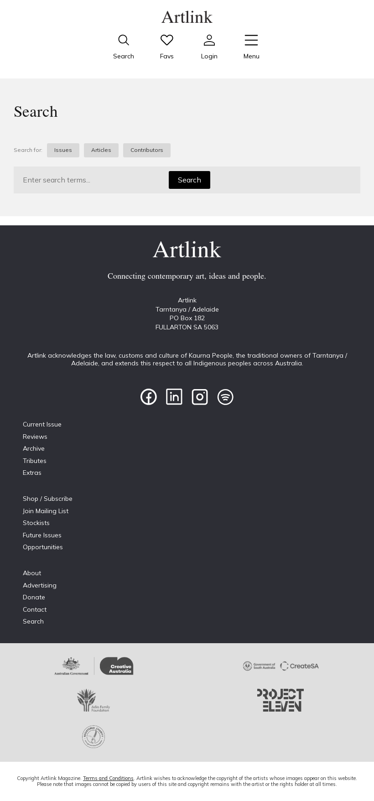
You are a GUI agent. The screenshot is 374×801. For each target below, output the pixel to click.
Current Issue (42, 424)
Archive (34, 448)
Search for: (28, 150)
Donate (34, 597)
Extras (32, 472)
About (32, 573)
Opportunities (43, 547)
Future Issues (42, 535)
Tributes (35, 461)
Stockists (36, 523)
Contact (35, 609)
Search (189, 179)
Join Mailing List (45, 511)
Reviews (35, 436)
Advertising (40, 585)
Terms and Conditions (108, 778)
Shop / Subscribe (48, 498)
